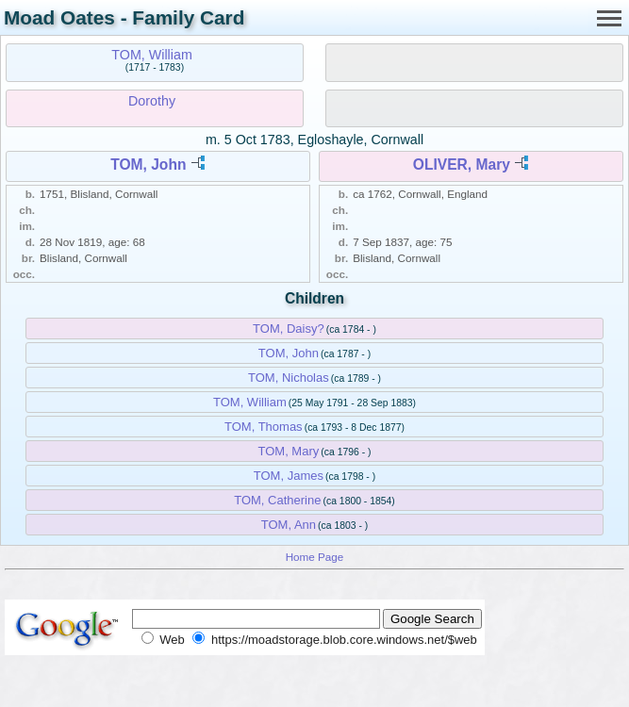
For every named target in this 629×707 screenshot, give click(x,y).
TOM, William (151, 54)
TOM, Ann (288, 525)
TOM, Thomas (263, 426)
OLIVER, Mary (461, 164)
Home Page (315, 557)
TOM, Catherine (277, 500)
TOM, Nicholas (288, 377)
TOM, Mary (289, 451)
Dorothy (151, 100)
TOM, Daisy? (288, 328)
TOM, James (288, 476)
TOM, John (148, 164)
